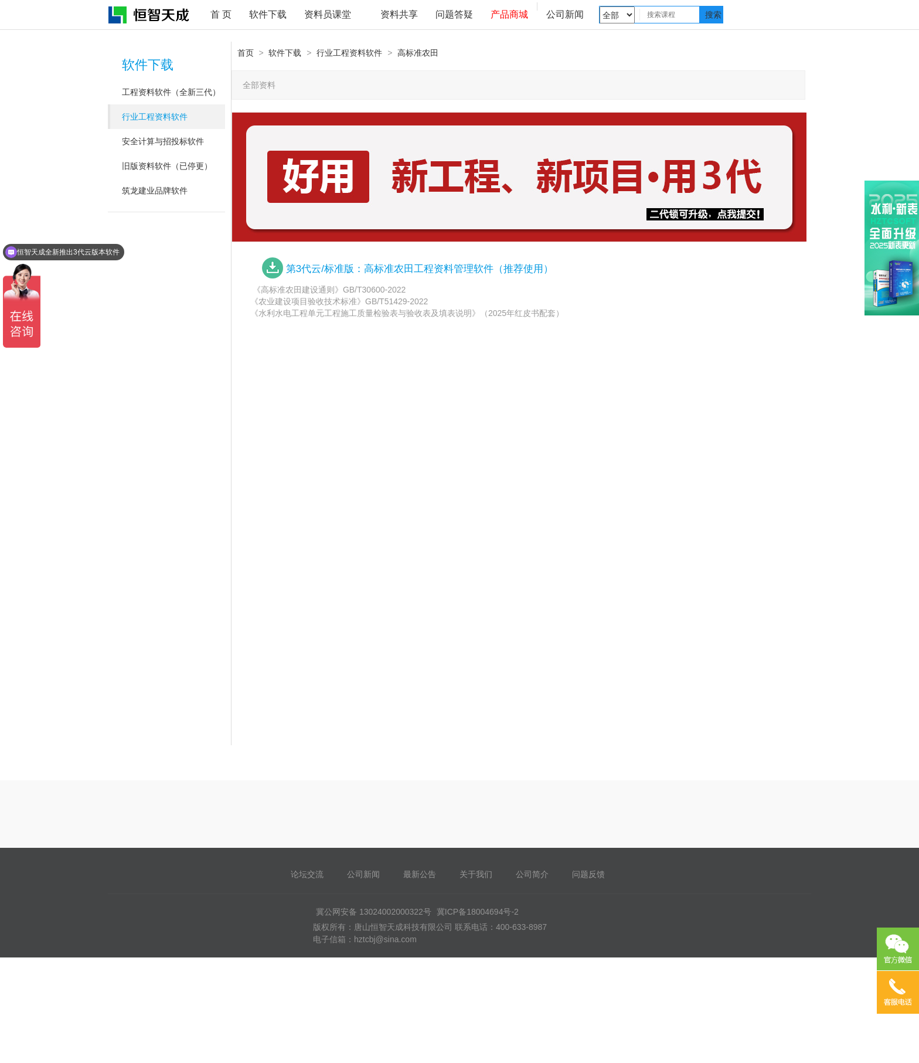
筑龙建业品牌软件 (155, 190)
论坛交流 (307, 874)
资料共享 (399, 14)
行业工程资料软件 (155, 116)
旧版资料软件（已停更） (167, 166)
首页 (245, 52)
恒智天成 (149, 14)
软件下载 (268, 14)
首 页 (221, 14)
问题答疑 (454, 14)
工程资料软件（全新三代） (171, 92)
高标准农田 (417, 52)
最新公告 (419, 874)
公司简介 (532, 874)
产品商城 (509, 14)
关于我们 (476, 874)
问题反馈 (588, 874)
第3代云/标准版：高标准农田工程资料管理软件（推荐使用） (419, 268)
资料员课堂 (327, 14)
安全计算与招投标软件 (163, 141)
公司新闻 (565, 14)
